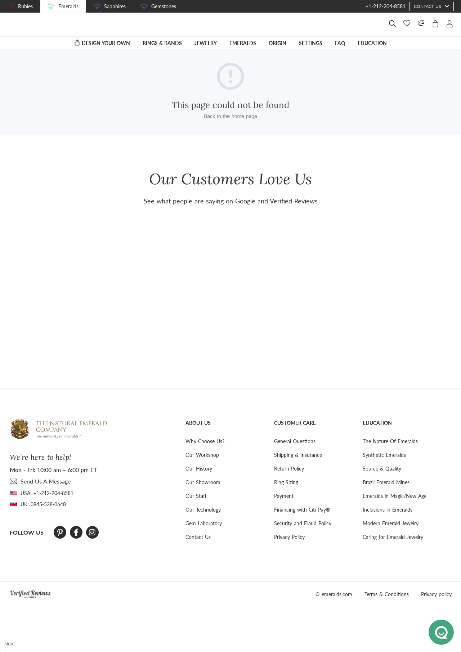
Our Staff (195, 496)
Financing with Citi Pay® (302, 510)
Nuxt (9, 644)
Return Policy (289, 469)
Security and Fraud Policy (302, 523)
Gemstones (163, 6)
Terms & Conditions (386, 594)
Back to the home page (230, 121)
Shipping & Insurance (298, 455)
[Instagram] (92, 532)
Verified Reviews (294, 201)
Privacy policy (436, 594)
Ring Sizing (286, 482)
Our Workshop (202, 455)
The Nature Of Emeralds (390, 441)
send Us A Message (46, 481)
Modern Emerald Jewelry (391, 523)
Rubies (25, 6)
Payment (284, 496)
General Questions (294, 441)
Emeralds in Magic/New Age (394, 496)
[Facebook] (76, 532)
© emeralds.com (333, 594)
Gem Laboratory (203, 523)
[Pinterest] (60, 532)
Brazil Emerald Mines (386, 482)
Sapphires (115, 6)
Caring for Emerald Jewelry (393, 537)
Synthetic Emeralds (384, 455)
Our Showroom (202, 482)
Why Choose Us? (204, 441)
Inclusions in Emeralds (387, 510)
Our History (198, 469)
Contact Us (198, 537)
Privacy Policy (289, 537)
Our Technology (203, 510)
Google (245, 201)
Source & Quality (382, 469)
